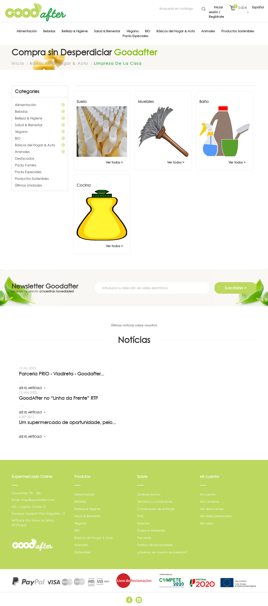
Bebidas (40, 111)
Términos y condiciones (155, 501)
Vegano (40, 131)
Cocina (83, 185)
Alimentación (40, 104)
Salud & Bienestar (40, 124)
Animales (40, 151)
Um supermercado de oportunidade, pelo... (67, 422)
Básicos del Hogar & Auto (40, 144)
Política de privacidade (155, 545)
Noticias (143, 523)
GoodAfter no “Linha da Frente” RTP (58, 397)
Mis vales (206, 523)
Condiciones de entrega (156, 508)
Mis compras (209, 501)
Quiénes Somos (148, 494)
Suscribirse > (235, 287)
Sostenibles (82, 552)
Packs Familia (25, 165)
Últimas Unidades (28, 185)
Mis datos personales (216, 516)
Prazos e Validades (151, 530)
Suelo (82, 101)
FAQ (140, 516)
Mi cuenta (207, 494)
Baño (204, 101)
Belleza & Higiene (40, 117)
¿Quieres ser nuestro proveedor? (162, 552)
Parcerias (144, 537)
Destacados (24, 158)
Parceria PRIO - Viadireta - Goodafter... (61, 373)
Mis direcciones (212, 508)
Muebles (146, 101)
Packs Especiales (28, 171)
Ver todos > (114, 162)
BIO (40, 138)
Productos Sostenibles (32, 178)
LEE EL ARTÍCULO (32, 387)
